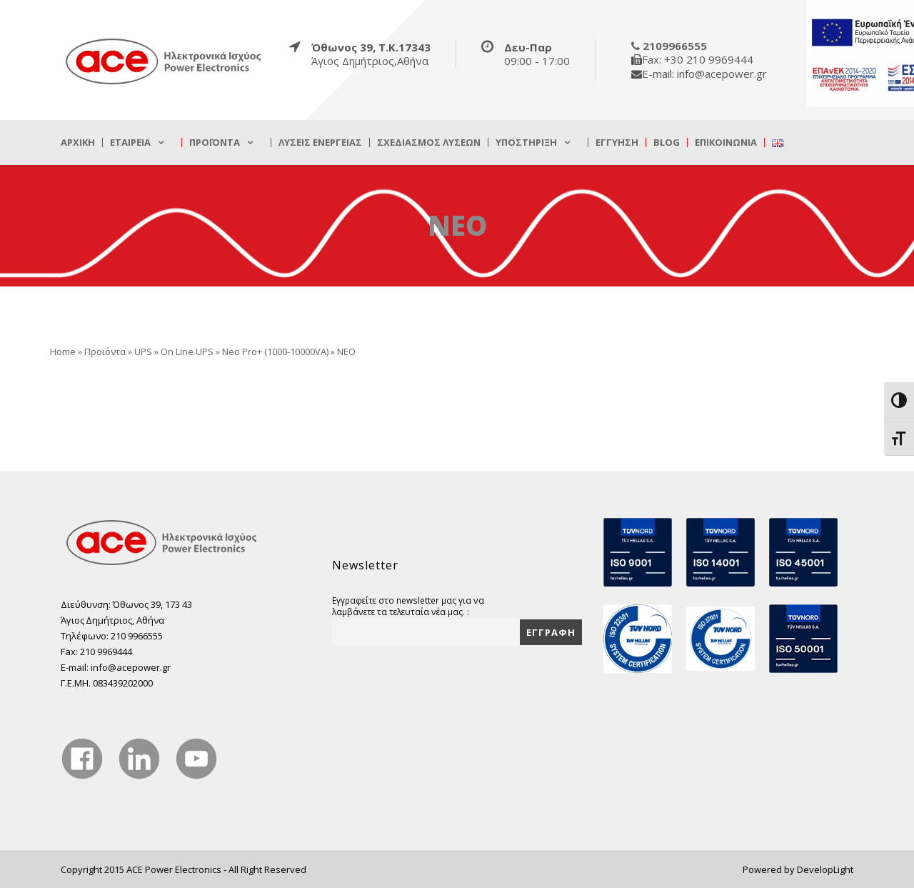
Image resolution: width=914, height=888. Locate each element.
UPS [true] (143, 351)
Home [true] (63, 351)
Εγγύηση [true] (617, 142)
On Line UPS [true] (187, 351)
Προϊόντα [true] (214, 142)
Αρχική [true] (78, 142)
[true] (164, 60)
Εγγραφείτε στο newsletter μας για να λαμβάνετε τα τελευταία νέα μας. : (408, 605)
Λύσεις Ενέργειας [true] (320, 142)
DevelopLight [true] (825, 869)
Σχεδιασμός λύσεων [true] (429, 142)
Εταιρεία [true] (130, 142)
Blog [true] (666, 142)
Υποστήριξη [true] (526, 142)
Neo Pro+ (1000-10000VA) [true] (275, 351)
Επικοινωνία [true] (726, 142)
